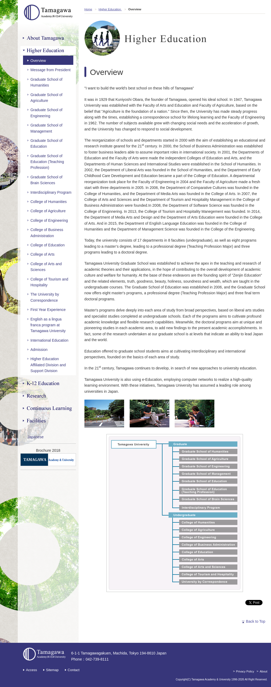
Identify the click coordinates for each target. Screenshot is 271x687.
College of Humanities (48, 202)
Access (31, 670)
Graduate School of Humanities (46, 82)
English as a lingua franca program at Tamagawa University (48, 325)
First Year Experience (48, 310)
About (263, 671)
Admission (39, 349)
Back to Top (255, 621)
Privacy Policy (245, 671)
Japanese (36, 437)
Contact (74, 670)
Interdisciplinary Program (50, 192)
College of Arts (42, 254)
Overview (38, 60)
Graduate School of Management (46, 128)
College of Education (47, 245)
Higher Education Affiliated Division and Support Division (48, 365)
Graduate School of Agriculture (46, 98)
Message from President (50, 70)
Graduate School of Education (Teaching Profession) (47, 162)
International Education (49, 340)
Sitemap (52, 670)
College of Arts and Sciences (46, 267)
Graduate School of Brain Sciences (46, 180)
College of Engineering (49, 220)
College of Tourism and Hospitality (49, 282)
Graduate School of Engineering (46, 113)
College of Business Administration (46, 233)
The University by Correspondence (44, 297)
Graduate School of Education (46, 143)
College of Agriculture (48, 211)
